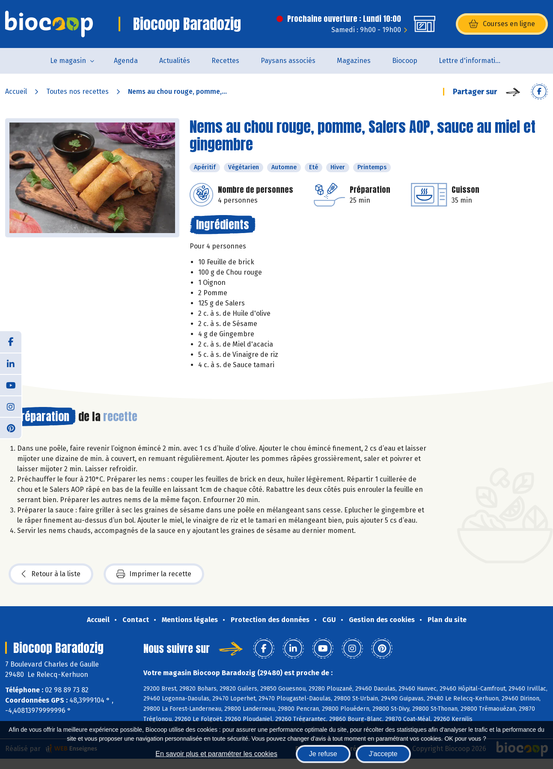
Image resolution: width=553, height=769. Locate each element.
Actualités (174, 61)
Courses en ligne (502, 24)
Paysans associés (288, 61)
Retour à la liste (50, 574)
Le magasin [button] (68, 61)
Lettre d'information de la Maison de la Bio (476, 61)
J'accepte (383, 753)
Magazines (354, 61)
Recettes (225, 61)
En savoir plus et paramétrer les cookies (216, 753)
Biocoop (404, 61)
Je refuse (323, 753)
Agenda (126, 61)
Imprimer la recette (153, 574)
